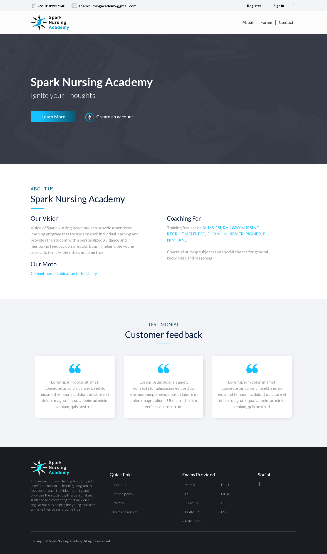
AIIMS (190, 484)
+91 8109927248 (48, 6)
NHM (225, 494)
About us (119, 484)
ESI (187, 494)
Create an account (109, 117)
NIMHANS (194, 521)
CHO (225, 503)
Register (254, 5)
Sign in (278, 5)
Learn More (53, 116)
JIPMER (191, 503)
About (248, 22)
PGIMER (192, 512)
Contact (286, 22)
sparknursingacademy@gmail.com (104, 6)
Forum (266, 22)
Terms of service (125, 512)
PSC (224, 512)
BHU (225, 484)
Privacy (118, 503)
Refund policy (122, 494)
